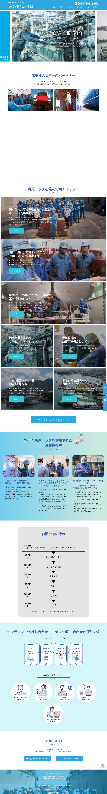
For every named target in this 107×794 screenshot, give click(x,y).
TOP (54, 7)
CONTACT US (70, 758)
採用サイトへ (105, 389)
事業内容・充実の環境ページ (53, 420)
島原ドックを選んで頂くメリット (79, 7)
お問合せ (96, 7)
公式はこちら (105, 404)
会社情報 (62, 7)
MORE (17, 231)
